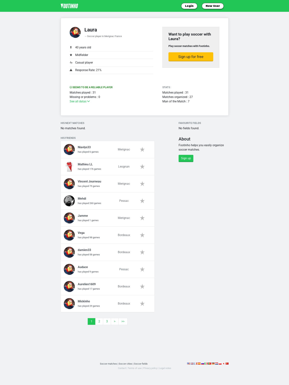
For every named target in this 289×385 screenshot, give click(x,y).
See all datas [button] (80, 101)
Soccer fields (141, 363)
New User (213, 6)
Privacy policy (150, 368)
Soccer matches (108, 363)
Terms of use (135, 368)
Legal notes (165, 368)
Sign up (186, 158)
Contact (122, 368)
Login (189, 6)
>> (122, 321)
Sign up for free (190, 57)
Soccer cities (125, 363)
